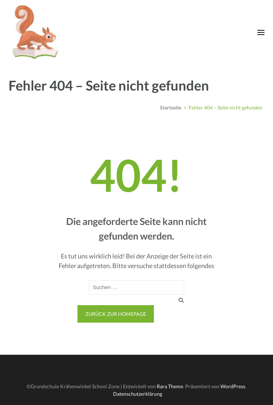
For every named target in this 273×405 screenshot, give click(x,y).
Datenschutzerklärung (137, 394)
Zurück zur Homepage (115, 314)
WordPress (232, 386)
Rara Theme (170, 386)
